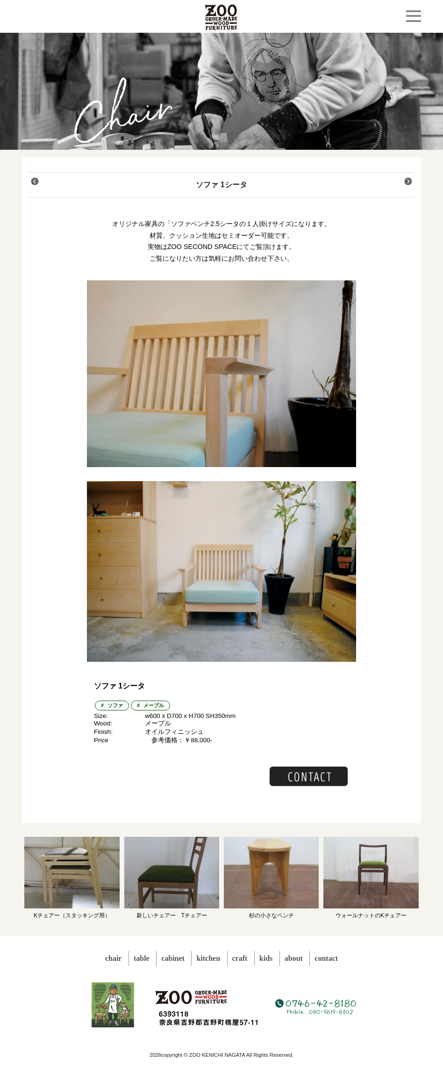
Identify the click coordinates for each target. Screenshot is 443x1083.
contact (326, 958)
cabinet (173, 958)
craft (240, 958)
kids (265, 958)
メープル (153, 705)
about (294, 958)
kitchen (208, 958)
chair (113, 958)
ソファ (115, 705)
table (142, 958)
